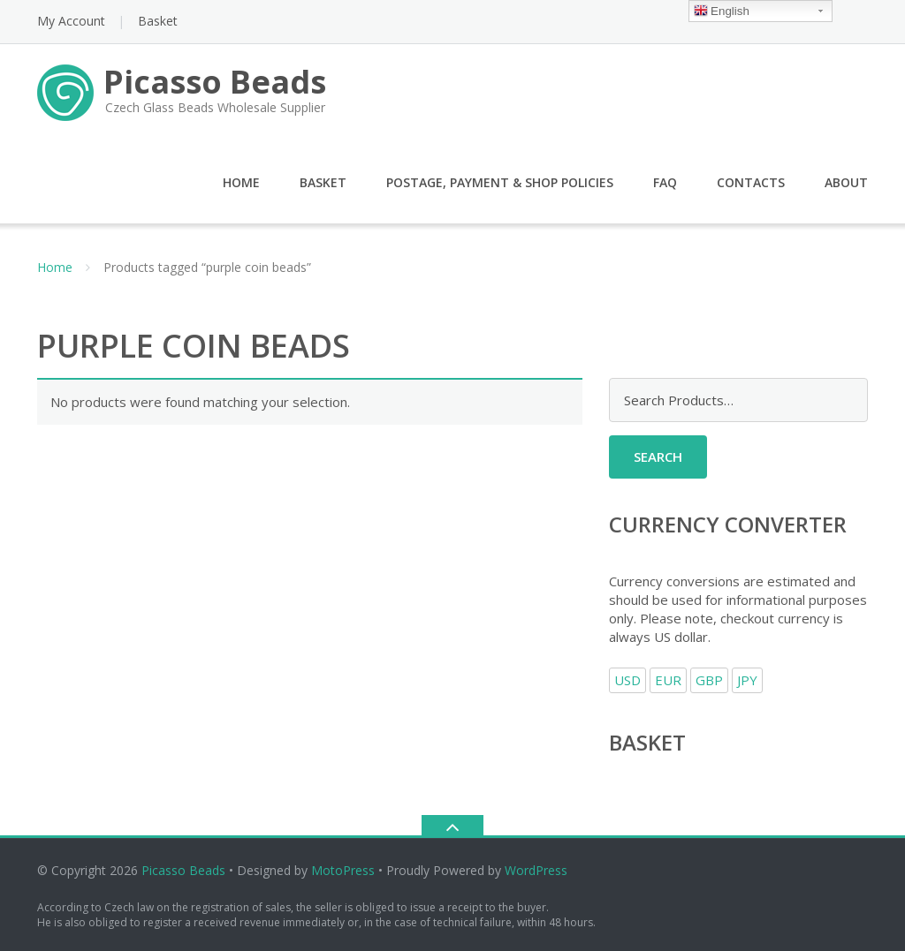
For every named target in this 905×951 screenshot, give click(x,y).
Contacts (751, 182)
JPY (747, 680)
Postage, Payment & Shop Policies (499, 182)
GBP (709, 680)
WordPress (536, 870)
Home (241, 182)
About (846, 182)
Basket (158, 20)
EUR (668, 680)
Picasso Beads (183, 870)
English (721, 12)
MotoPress (343, 870)
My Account (71, 20)
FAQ (665, 182)
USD (627, 680)
